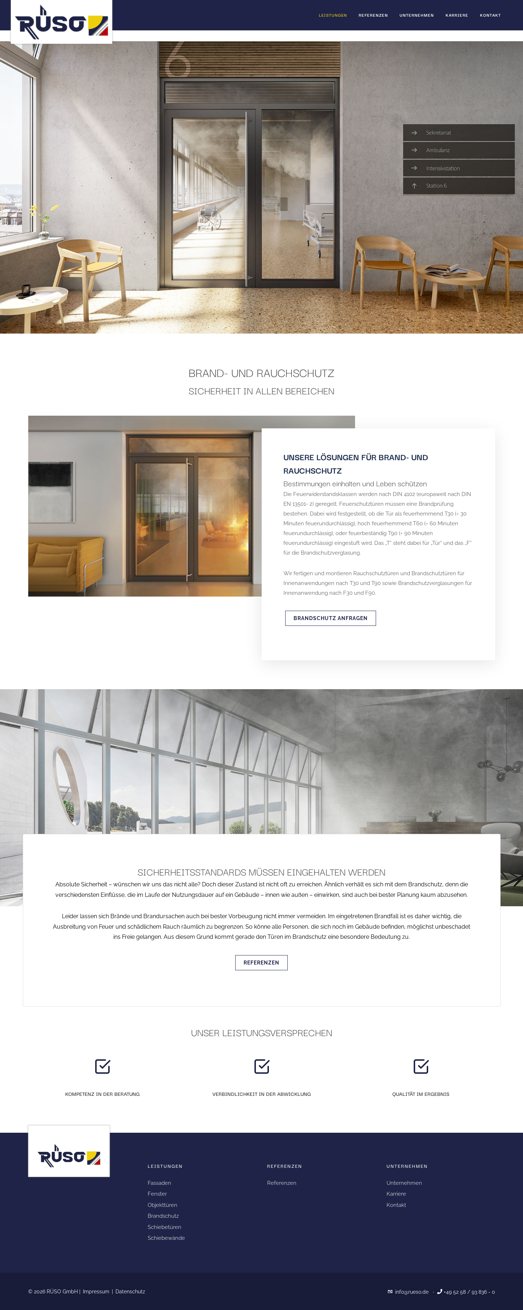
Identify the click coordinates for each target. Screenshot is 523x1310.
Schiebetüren (164, 1227)
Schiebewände (166, 1238)
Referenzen (261, 963)
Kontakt (396, 1205)
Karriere (396, 1194)
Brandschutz (163, 1216)
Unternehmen (404, 1183)
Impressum (96, 1291)
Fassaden (159, 1183)
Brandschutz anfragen (331, 618)
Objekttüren (162, 1205)
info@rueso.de (412, 1292)
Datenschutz (130, 1291)
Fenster (157, 1194)
